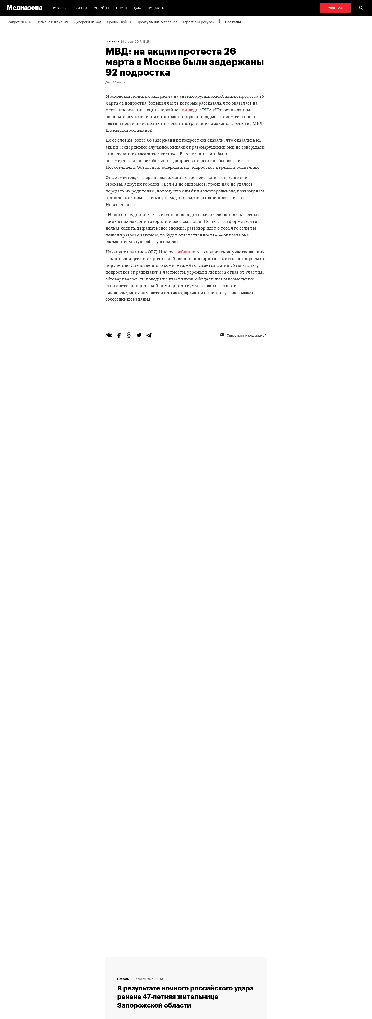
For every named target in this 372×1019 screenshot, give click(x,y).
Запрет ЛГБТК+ (20, 21)
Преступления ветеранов (157, 21)
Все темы (233, 22)
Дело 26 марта (115, 82)
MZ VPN (171, 977)
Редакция (114, 959)
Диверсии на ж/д (87, 21)
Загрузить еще (186, 816)
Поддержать (335, 7)
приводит (190, 110)
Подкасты (156, 7)
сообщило (184, 252)
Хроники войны (119, 21)
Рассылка (173, 968)
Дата (137, 7)
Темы (111, 986)
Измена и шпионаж (53, 21)
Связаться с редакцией (243, 354)
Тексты (121, 7)
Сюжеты (80, 7)
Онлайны (101, 7)
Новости (59, 7)
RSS (170, 959)
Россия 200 (174, 986)
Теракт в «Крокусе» (198, 21)
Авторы (113, 977)
